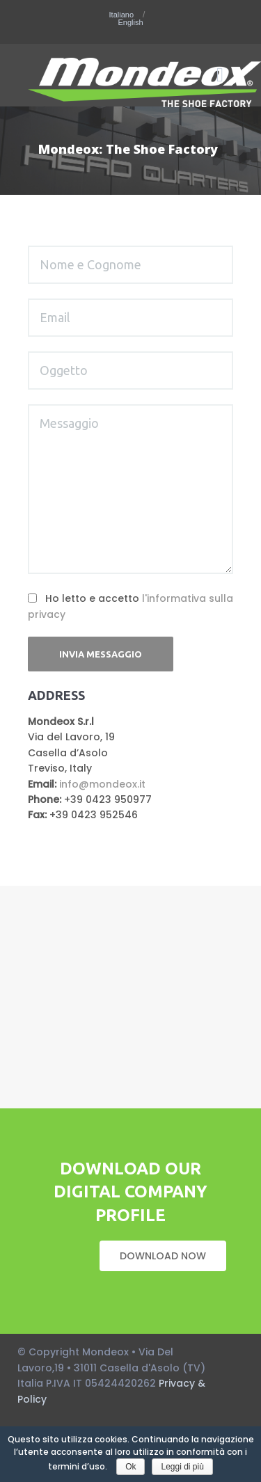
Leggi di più (182, 1467)
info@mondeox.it (102, 784)
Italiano (122, 15)
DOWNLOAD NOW (163, 1256)
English (130, 22)
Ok (130, 1467)
